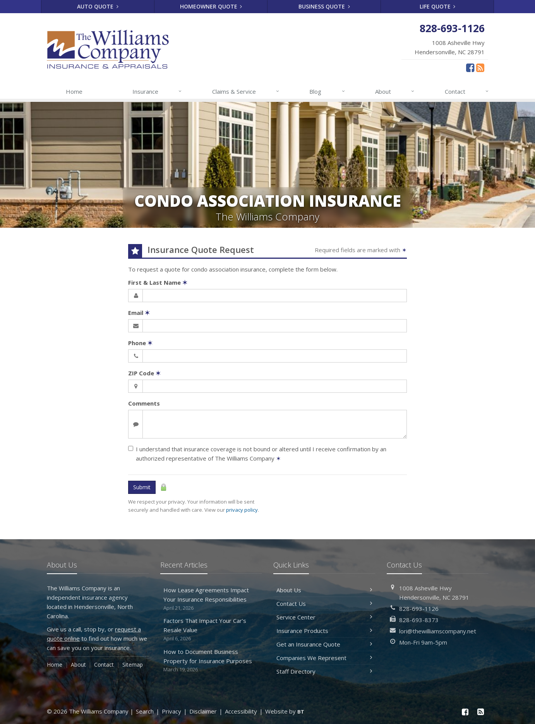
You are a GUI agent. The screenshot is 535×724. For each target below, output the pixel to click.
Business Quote (324, 6)
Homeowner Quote (211, 6)
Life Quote (438, 6)
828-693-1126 (419, 608)
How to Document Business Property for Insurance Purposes (211, 661)
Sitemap (132, 664)
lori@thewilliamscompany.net (437, 631)
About (395, 91)
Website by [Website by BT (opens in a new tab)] (284, 711)
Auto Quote (97, 6)
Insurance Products (324, 631)
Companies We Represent (324, 658)
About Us (324, 590)
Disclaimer (203, 711)
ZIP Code (144, 373)
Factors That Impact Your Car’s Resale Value (211, 630)
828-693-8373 (419, 620)
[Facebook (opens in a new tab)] (470, 67)
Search (145, 711)
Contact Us (324, 603)
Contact (467, 91)
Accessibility (241, 711)
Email (139, 312)
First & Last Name (157, 282)
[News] (480, 67)
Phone (140, 343)
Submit (142, 487)
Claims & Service (246, 91)
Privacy (171, 711)
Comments (144, 403)
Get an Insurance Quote (324, 644)
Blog (327, 91)
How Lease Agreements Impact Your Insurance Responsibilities (211, 599)
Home (74, 91)
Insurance (157, 91)
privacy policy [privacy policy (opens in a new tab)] (242, 509)
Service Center (324, 617)
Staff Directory (324, 671)
